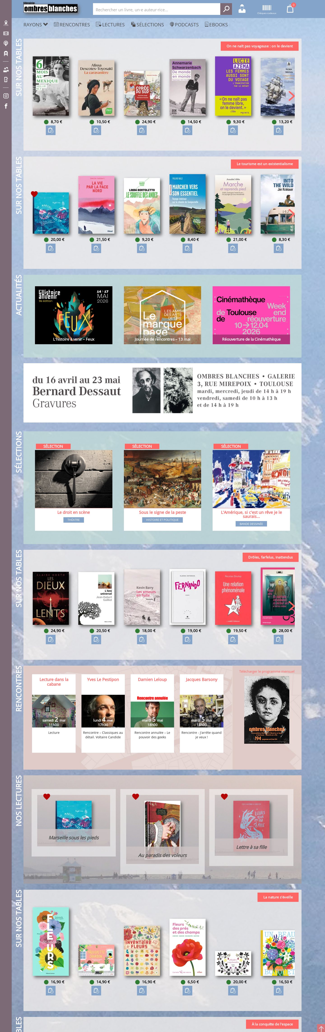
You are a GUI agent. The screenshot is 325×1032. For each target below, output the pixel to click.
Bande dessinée (251, 524)
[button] (292, 96)
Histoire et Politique (162, 520)
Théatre (73, 520)
